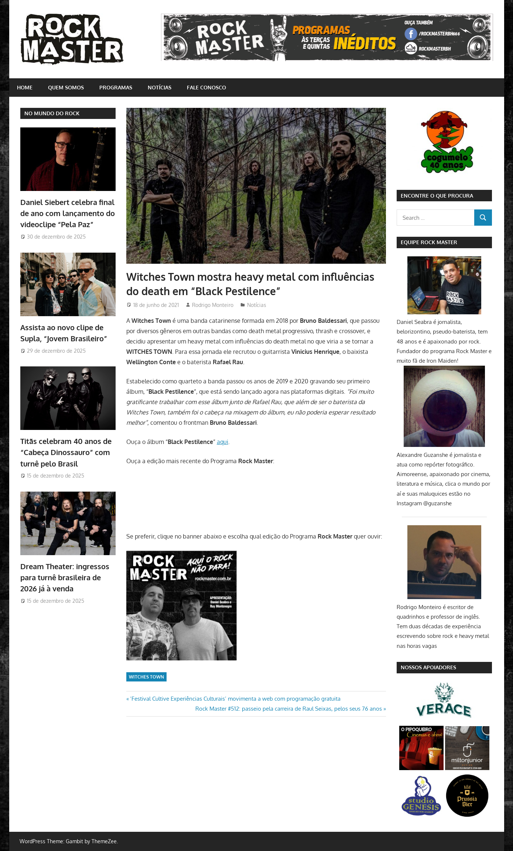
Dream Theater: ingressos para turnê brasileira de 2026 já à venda (64, 577)
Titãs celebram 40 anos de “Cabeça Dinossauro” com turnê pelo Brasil (66, 452)
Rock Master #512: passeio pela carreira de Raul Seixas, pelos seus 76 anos (288, 708)
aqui (222, 441)
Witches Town (146, 677)
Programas (115, 87)
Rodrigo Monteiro (212, 305)
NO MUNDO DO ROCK (51, 113)
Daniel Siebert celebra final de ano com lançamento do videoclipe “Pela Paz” (67, 213)
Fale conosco (206, 87)
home (25, 87)
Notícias (159, 87)
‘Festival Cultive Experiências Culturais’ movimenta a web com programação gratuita (235, 698)
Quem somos (66, 87)
